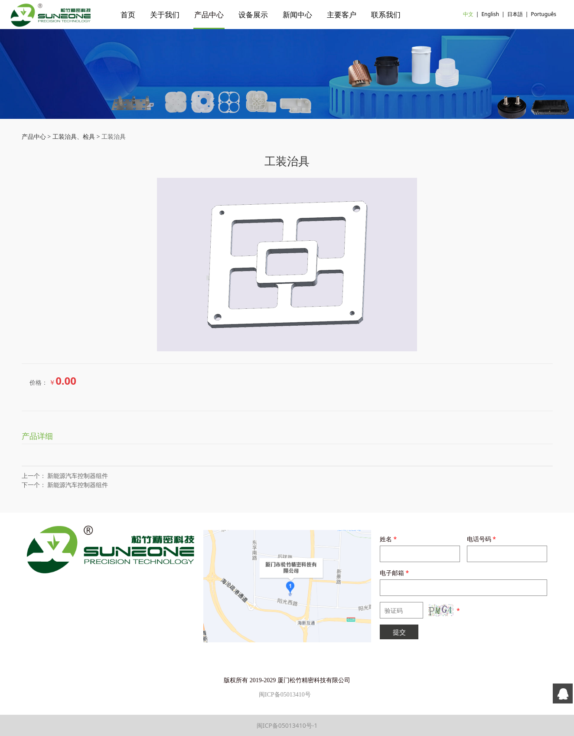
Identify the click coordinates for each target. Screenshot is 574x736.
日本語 (515, 14)
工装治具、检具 (73, 136)
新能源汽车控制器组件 (77, 475)
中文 (468, 14)
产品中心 (209, 15)
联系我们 (386, 15)
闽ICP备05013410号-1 (287, 725)
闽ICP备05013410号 (285, 694)
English (490, 14)
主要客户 (341, 15)
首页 (128, 15)
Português (543, 14)
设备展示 (253, 15)
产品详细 (37, 436)
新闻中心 (297, 15)
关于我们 (164, 15)
